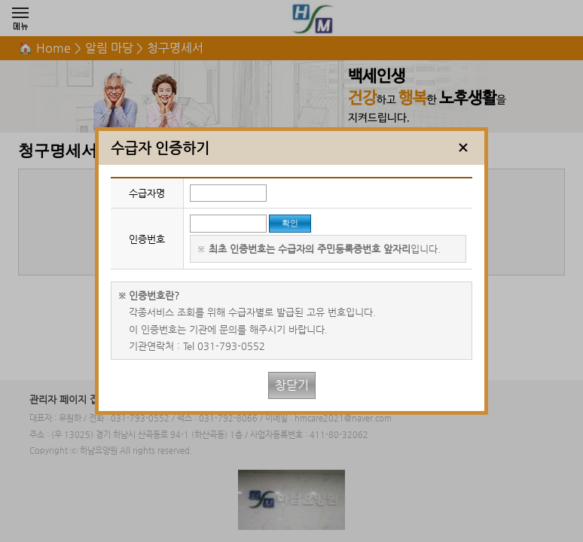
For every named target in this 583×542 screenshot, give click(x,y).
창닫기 (292, 385)
